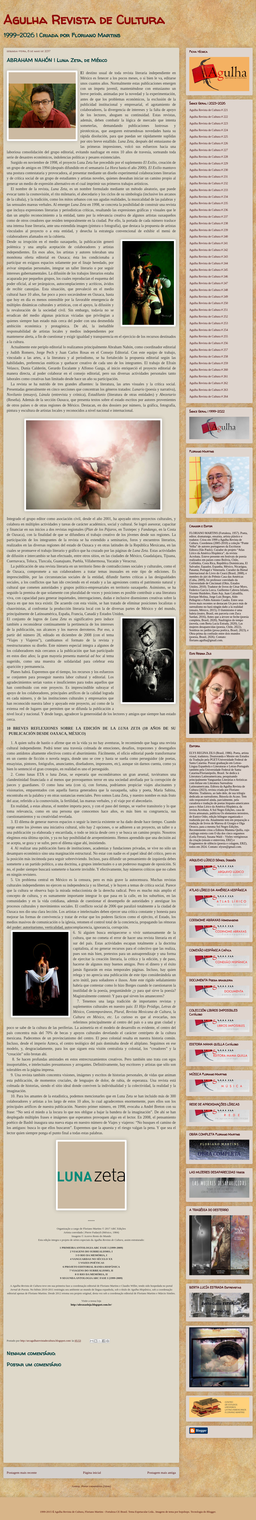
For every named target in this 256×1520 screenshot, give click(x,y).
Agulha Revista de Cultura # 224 (208, 130)
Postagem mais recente (22, 1472)
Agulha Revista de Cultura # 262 (208, 383)
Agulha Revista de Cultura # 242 (208, 250)
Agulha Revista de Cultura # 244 (208, 263)
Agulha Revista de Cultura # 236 (208, 210)
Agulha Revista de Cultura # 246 (208, 276)
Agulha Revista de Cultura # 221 (208, 110)
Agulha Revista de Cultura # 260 (208, 369)
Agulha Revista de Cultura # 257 (208, 349)
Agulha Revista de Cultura (84, 19)
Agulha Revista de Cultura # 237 (208, 216)
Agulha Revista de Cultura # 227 (208, 150)
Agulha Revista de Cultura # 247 (208, 283)
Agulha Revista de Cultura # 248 (208, 290)
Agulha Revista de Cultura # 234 (208, 196)
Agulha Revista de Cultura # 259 (208, 363)
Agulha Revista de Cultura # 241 (208, 243)
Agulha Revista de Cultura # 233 (208, 190)
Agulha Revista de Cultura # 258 (208, 356)
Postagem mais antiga (161, 1472)
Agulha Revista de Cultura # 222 (208, 116)
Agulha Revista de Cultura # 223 (208, 123)
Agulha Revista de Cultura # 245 (208, 269)
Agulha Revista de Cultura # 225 (208, 136)
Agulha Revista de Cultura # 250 (208, 303)
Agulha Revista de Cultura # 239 (208, 230)
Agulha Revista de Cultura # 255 (208, 336)
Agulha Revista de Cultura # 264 (208, 396)
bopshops (184, 1511)
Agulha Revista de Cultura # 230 (208, 170)
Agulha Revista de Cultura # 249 (208, 296)
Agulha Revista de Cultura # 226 (208, 143)
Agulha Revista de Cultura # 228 (208, 156)
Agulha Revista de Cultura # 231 (208, 176)
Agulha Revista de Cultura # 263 (208, 389)
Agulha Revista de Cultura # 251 (208, 309)
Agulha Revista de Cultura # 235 (208, 203)
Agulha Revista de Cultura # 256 (208, 343)
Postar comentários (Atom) (96, 1486)
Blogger (211, 1511)
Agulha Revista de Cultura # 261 (208, 376)
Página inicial (92, 1472)
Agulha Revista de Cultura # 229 (208, 163)
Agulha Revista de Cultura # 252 (208, 316)
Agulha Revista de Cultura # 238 (208, 223)
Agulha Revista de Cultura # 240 (208, 236)
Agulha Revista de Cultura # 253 (208, 323)
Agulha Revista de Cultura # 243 (208, 256)
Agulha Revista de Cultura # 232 (208, 183)
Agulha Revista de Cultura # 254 (208, 330)
